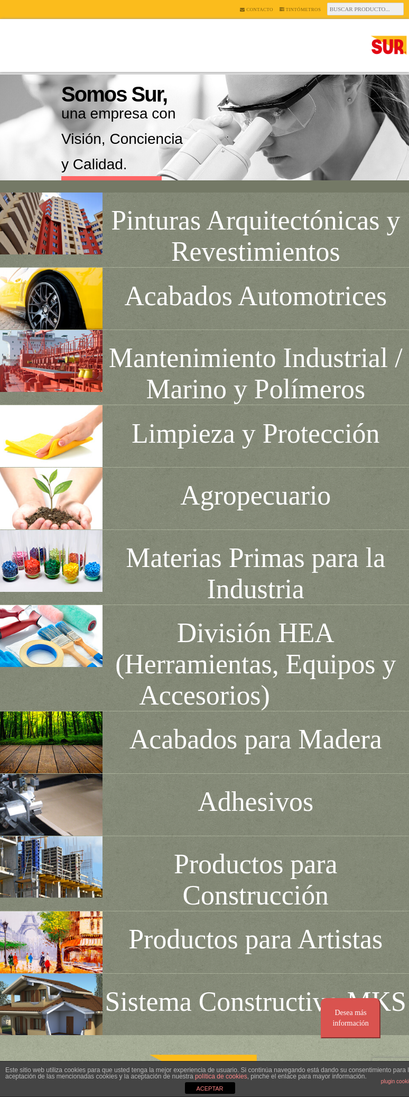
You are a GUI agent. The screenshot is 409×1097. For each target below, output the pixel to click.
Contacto (256, 9)
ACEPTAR (209, 1088)
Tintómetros (300, 9)
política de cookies (221, 1076)
